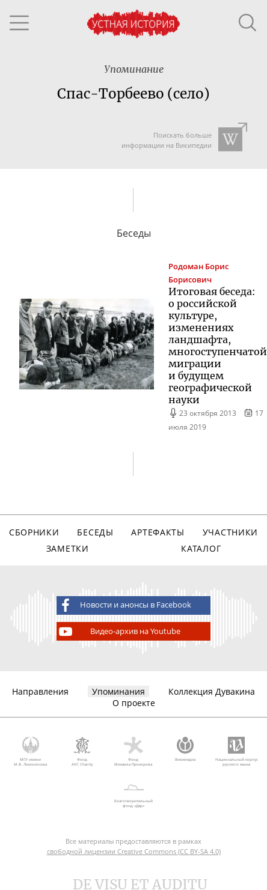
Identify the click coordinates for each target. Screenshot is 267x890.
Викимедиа (185, 749)
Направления (40, 691)
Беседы (95, 532)
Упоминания (118, 691)
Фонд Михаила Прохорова (133, 752)
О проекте (133, 703)
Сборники (34, 532)
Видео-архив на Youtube (118, 631)
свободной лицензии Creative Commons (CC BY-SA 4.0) (134, 851)
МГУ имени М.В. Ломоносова (31, 752)
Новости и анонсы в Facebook (124, 605)
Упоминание (134, 69)
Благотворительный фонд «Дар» (133, 794)
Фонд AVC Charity (82, 752)
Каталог (201, 548)
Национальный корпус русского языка (236, 752)
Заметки (67, 548)
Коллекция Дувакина (211, 691)
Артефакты (157, 532)
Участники (230, 532)
